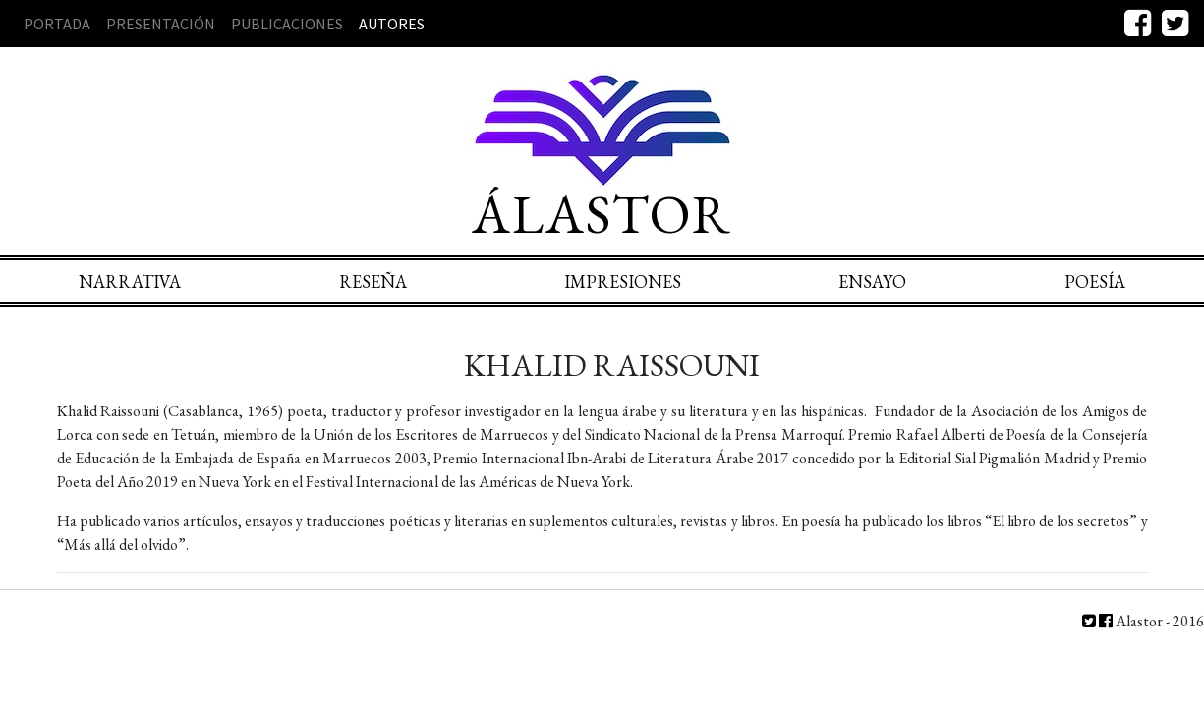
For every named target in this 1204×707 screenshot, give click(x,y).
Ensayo (872, 281)
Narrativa (130, 281)
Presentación (160, 23)
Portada (57, 23)
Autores (392, 23)
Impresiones (622, 281)
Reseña (373, 281)
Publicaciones (287, 23)
